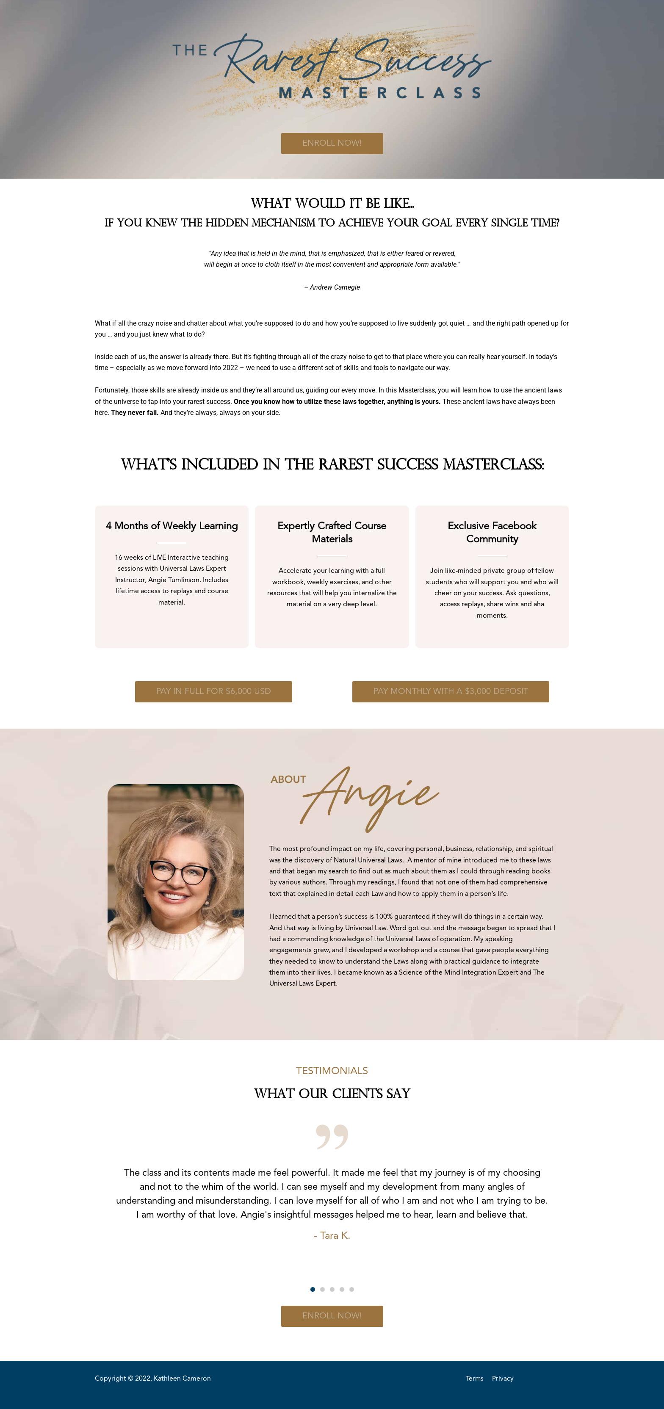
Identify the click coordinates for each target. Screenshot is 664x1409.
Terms (475, 1379)
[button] (312, 1289)
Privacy (503, 1379)
